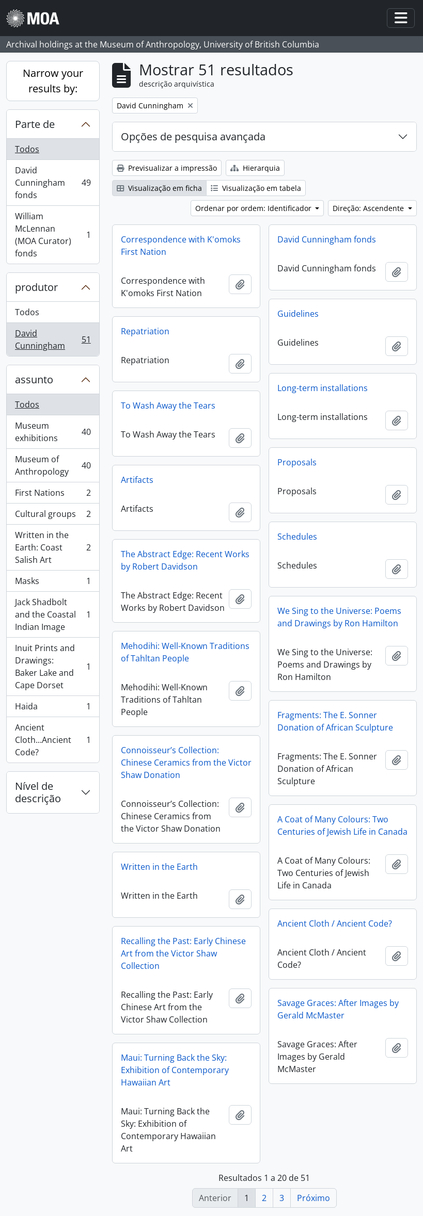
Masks (52, 583)
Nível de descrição (38, 792)
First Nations (52, 495)
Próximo (313, 1198)
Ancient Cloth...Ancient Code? (52, 740)
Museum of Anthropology (52, 465)
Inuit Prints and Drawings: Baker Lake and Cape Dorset (52, 666)
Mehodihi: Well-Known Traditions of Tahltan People (185, 652)
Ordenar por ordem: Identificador (254, 208)
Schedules (297, 536)
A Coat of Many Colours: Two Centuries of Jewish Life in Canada (342, 825)
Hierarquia (255, 168)
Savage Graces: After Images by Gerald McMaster (338, 1009)
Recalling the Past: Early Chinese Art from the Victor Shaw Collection (183, 953)
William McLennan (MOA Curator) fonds (52, 234)
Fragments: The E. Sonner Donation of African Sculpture (335, 721)
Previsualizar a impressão (167, 168)
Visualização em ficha (159, 188)
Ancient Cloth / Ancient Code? (334, 923)
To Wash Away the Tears (168, 405)
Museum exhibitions (52, 432)
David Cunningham (52, 339)
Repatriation (145, 331)
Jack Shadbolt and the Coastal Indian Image (52, 614)
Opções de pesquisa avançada (193, 136)
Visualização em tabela (256, 188)
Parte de (35, 124)
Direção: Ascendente (369, 208)
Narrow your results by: (53, 80)
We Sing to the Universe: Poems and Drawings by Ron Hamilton (339, 617)
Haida (52, 708)
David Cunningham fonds (52, 183)
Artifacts (137, 479)
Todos (27, 149)
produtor (36, 287)
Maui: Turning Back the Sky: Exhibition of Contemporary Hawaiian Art (175, 1070)
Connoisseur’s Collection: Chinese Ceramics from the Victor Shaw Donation (186, 762)
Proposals (297, 462)
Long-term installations (322, 388)
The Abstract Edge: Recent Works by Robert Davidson (185, 560)
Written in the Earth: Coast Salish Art (52, 547)
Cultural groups (52, 516)
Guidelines (298, 313)
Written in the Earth (159, 866)
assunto (34, 379)
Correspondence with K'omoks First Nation (181, 245)
